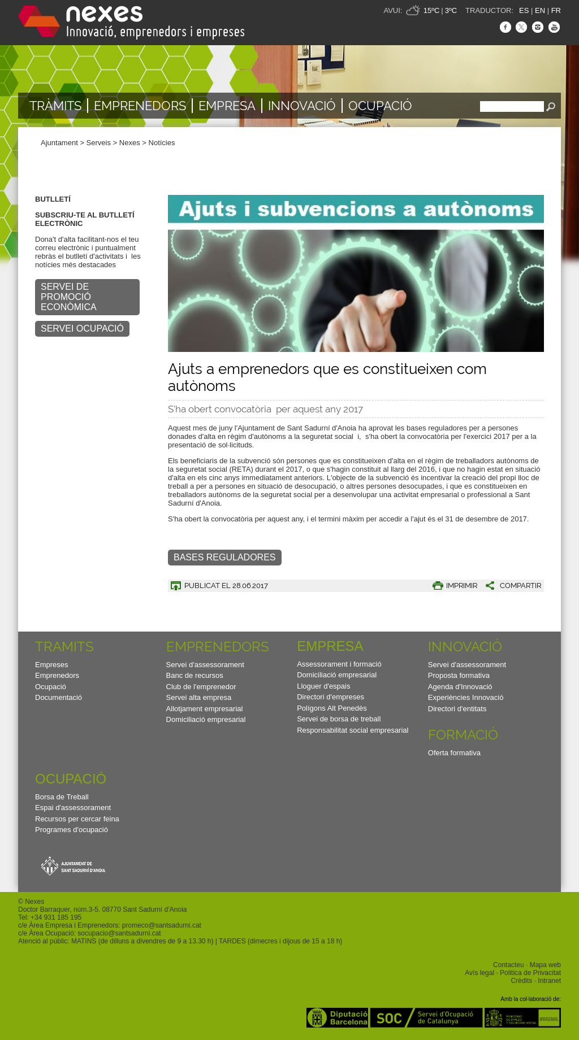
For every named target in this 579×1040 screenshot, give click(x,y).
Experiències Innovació (466, 697)
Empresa (227, 105)
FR (556, 10)
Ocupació (380, 105)
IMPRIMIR (461, 585)
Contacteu (508, 965)
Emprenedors (140, 105)
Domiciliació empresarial (206, 719)
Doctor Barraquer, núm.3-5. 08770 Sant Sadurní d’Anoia (102, 909)
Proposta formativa (459, 675)
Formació (463, 734)
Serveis (99, 142)
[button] (509, 585)
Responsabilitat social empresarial (352, 730)
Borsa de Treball (62, 797)
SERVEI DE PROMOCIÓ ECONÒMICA (69, 297)
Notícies (162, 142)
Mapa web (545, 965)
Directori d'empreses (330, 697)
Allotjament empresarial (204, 708)
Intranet (549, 981)
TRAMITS (64, 646)
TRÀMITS (55, 105)
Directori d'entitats (457, 708)
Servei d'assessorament (205, 664)
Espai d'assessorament (73, 807)
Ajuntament (59, 142)
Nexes (129, 142)
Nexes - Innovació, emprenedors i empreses (131, 23)
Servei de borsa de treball (339, 719)
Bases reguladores (225, 557)
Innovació (302, 105)
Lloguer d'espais (323, 686)
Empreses (51, 664)
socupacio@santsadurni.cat (119, 933)
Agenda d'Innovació (460, 686)
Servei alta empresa (199, 697)
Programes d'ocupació (71, 829)
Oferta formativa (454, 753)
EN (540, 10)
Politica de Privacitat (530, 973)
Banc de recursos (194, 675)
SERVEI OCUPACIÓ (82, 328)
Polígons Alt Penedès (332, 708)
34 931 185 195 (57, 917)
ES (524, 10)
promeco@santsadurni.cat (161, 925)
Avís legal (479, 973)
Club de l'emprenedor (201, 686)
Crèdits (521, 981)
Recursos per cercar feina (77, 819)
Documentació (58, 697)
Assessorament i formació (339, 664)
